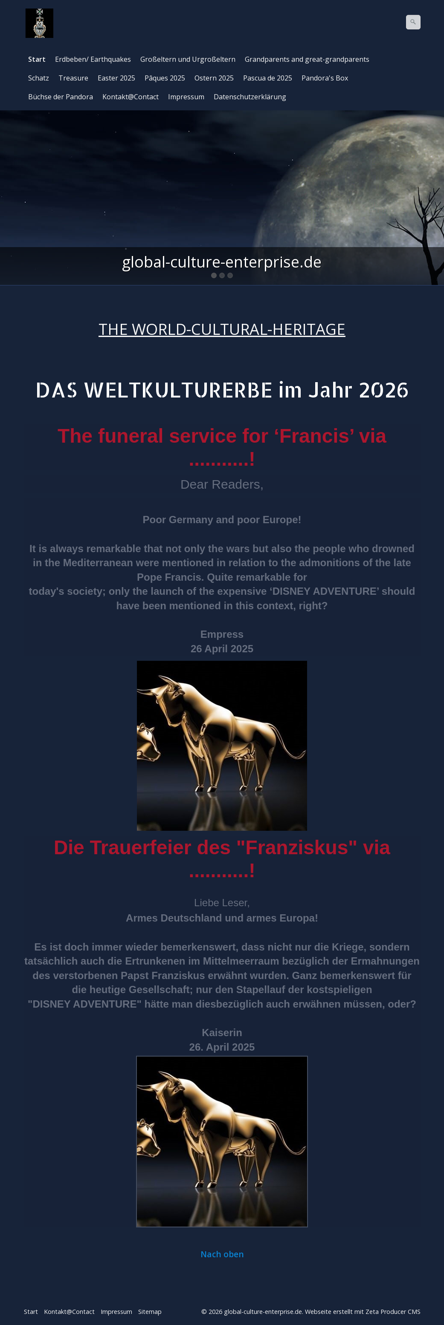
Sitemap (150, 1312)
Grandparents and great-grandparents (307, 59)
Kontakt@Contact (130, 96)
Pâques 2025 (165, 78)
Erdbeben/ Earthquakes (93, 59)
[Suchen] (413, 22)
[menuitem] (37, 59)
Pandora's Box (325, 78)
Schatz (38, 78)
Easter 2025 (116, 78)
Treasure (73, 78)
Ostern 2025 (214, 78)
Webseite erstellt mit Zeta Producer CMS (363, 1312)
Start (37, 59)
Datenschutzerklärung (250, 96)
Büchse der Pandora (60, 96)
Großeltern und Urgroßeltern (187, 59)
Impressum (186, 96)
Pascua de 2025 (267, 78)
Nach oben (222, 1254)
